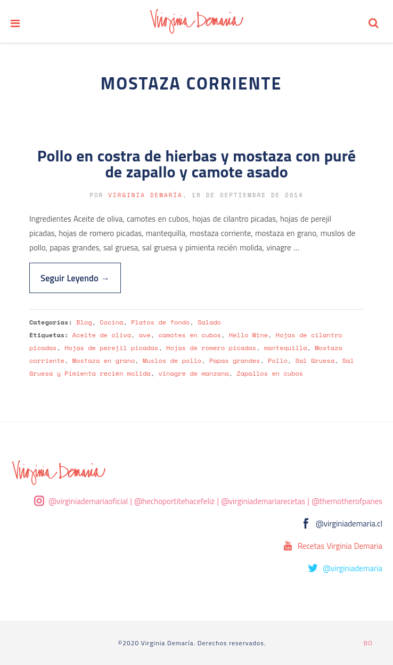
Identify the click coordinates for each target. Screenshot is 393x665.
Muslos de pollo (172, 360)
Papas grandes (234, 360)
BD (368, 643)
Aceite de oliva (101, 334)
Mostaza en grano (103, 360)
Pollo (278, 360)
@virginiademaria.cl (349, 523)
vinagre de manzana (193, 373)
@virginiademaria (352, 568)
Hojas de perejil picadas (111, 347)
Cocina (111, 322)
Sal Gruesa (315, 360)
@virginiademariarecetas (263, 501)
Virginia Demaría (145, 195)
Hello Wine (248, 334)
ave (145, 334)
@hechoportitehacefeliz (174, 501)
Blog (84, 322)
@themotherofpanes (347, 501)
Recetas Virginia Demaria (340, 546)
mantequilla (285, 347)
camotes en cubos (189, 334)
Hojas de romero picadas (211, 347)
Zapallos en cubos (269, 373)
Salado (209, 322)
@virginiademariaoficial (88, 501)
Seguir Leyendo (75, 278)
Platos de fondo (160, 322)
